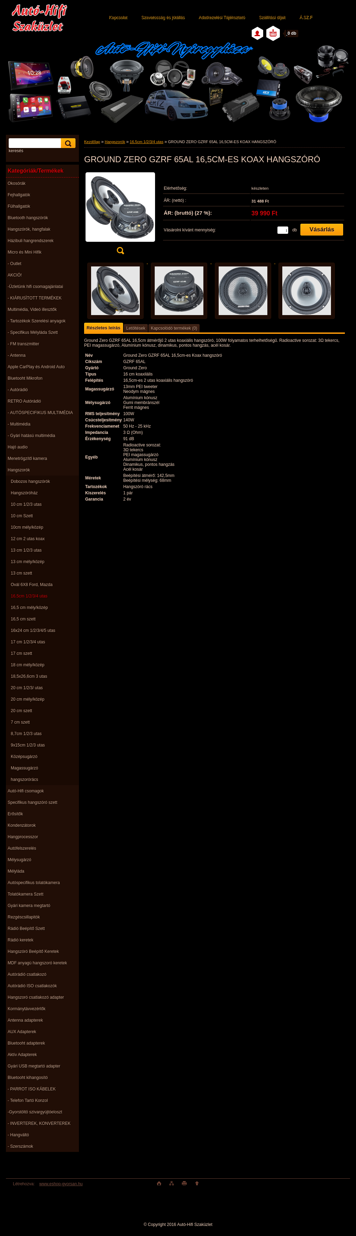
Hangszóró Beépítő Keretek (33, 951)
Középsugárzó (24, 756)
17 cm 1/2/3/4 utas (28, 642)
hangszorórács (24, 779)
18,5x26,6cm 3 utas (29, 676)
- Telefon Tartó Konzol (28, 1100)
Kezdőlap (92, 142)
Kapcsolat (118, 17)
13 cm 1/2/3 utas (26, 550)
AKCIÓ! (15, 275)
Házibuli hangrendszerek (31, 240)
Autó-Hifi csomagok (26, 791)
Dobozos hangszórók (30, 481)
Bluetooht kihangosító (28, 1077)
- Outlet (14, 263)
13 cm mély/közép (27, 561)
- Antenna (16, 355)
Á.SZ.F (305, 17)
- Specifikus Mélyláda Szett (33, 332)
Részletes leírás (103, 327)
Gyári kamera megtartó (29, 905)
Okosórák (16, 183)
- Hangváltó (18, 1134)
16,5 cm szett (23, 619)
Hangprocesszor (23, 836)
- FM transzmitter (23, 343)
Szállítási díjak (272, 17)
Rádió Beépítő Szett (26, 928)
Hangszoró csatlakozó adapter (36, 997)
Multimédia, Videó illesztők (32, 309)
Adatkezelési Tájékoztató (222, 17)
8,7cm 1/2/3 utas (26, 733)
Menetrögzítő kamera (27, 458)
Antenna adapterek (25, 1020)
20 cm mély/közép (27, 699)
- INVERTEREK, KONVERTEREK (39, 1123)
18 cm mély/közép (27, 664)
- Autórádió (18, 389)
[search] (67, 143)
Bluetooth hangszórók (28, 217)
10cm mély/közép (27, 527)
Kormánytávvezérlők (27, 1008)
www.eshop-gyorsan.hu (61, 1183)
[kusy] (282, 230)
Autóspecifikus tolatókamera (34, 882)
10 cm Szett (22, 515)
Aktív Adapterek (22, 1054)
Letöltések (135, 328)
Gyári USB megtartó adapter (34, 1066)
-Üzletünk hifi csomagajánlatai (35, 286)
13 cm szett (21, 573)
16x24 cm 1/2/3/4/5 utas (33, 630)
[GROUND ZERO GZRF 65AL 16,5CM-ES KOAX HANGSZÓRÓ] (120, 215)
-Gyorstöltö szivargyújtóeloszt (35, 1112)
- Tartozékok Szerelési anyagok (37, 321)
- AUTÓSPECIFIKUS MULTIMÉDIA (40, 412)
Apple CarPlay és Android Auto (36, 366)
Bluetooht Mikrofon (25, 378)
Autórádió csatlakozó (27, 974)
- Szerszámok (20, 1146)
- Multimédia (19, 424)
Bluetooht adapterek (26, 1043)
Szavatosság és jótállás (163, 17)
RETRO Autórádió (24, 401)
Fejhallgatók (19, 194)
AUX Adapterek (22, 1031)
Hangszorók (19, 470)
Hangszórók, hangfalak (29, 229)
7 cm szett (20, 722)
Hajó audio (17, 447)
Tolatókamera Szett (25, 894)
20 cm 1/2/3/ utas (27, 687)
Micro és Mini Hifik (24, 252)
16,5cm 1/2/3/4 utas (29, 596)
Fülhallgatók (19, 206)
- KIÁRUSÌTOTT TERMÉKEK (35, 298)
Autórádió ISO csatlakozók (32, 985)
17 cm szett (21, 653)
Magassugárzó (24, 768)
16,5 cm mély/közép (29, 607)
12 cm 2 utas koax (27, 538)
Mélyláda (16, 871)
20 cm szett (21, 710)
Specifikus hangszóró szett (32, 802)
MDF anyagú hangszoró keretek (37, 963)
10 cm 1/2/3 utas (26, 504)
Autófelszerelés (22, 848)
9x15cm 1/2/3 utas (28, 745)
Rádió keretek (20, 940)
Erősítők (15, 813)
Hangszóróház (24, 493)
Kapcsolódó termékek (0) (174, 328)
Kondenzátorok (22, 825)
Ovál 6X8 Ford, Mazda (31, 584)
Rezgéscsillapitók (24, 917)
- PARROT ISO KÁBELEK (32, 1089)
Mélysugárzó (19, 859)
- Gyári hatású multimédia (31, 435)
